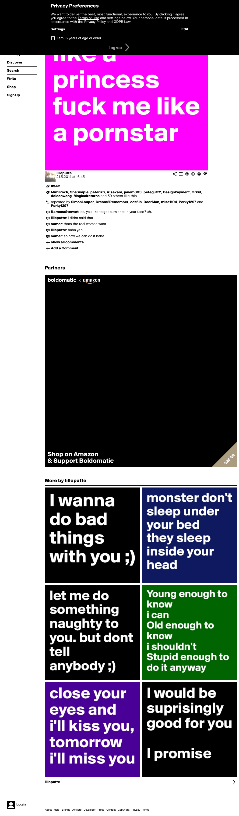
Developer (89, 810)
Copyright (124, 810)
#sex (55, 186)
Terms (145, 810)
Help (57, 810)
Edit (184, 29)
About (48, 810)
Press (101, 810)
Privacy (136, 810)
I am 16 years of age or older (79, 38)
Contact (111, 810)
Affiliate (76, 810)
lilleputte (64, 173)
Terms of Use (88, 18)
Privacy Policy (95, 22)
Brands (66, 810)
